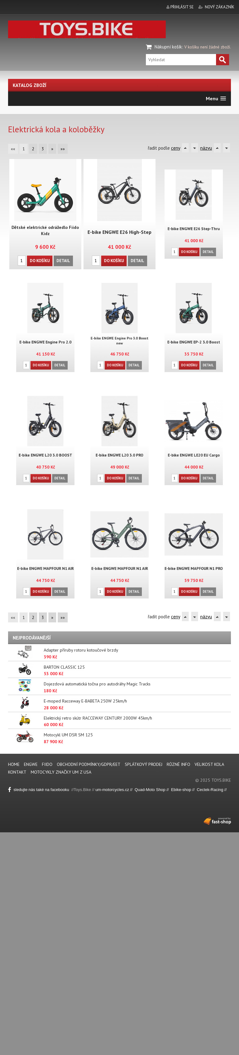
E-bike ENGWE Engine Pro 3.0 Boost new (120, 336)
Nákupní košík (168, 47)
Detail (63, 260)
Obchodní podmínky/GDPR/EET (88, 764)
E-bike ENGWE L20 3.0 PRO (119, 450)
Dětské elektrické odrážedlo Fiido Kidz (45, 230)
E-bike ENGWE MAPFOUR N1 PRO (194, 564)
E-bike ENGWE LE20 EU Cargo (194, 450)
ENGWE (31, 764)
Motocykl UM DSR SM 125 (68, 735)
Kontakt (17, 772)
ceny (175, 148)
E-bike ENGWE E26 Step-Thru (194, 224)
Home (14, 764)
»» (63, 149)
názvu (206, 148)
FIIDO (48, 764)
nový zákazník (219, 7)
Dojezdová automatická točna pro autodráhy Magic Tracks (97, 684)
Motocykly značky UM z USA (61, 772)
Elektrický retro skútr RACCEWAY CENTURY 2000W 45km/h (98, 718)
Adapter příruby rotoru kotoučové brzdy (81, 650)
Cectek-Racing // (212, 789)
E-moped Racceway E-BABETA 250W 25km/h (85, 701)
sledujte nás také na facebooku (39, 789)
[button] (216, 98)
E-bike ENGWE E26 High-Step (119, 232)
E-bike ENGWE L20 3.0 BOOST (45, 450)
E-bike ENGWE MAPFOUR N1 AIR (45, 564)
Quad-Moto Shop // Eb (155, 789)
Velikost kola (209, 764)
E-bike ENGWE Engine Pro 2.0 (45, 337)
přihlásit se (182, 7)
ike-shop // (186, 789)
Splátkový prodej (143, 764)
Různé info (178, 764)
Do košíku (40, 260)
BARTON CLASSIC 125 (64, 667)
